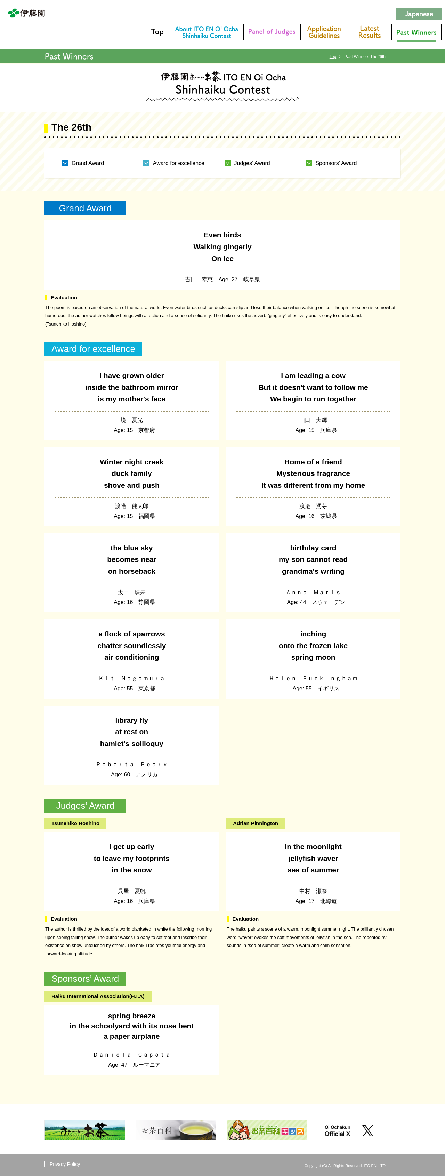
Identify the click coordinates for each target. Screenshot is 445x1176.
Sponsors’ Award (336, 163)
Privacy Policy (65, 1164)
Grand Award (88, 163)
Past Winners (416, 32)
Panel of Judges (271, 32)
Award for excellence (178, 163)
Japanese (419, 14)
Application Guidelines (324, 32)
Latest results (369, 32)
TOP (157, 32)
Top (333, 56)
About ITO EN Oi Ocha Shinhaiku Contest (206, 32)
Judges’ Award (252, 163)
